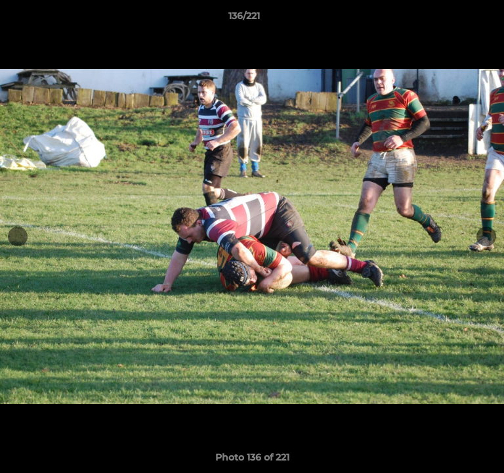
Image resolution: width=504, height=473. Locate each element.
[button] (457, 19)
